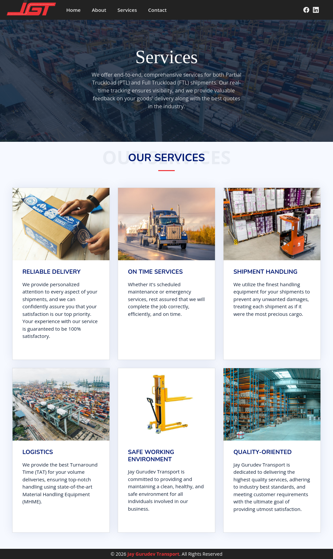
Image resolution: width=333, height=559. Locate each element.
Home (73, 10)
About (99, 10)
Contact (157, 10)
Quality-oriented (262, 452)
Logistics (37, 452)
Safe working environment (151, 455)
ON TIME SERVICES (155, 272)
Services (127, 10)
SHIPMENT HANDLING (265, 272)
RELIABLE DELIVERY (51, 272)
